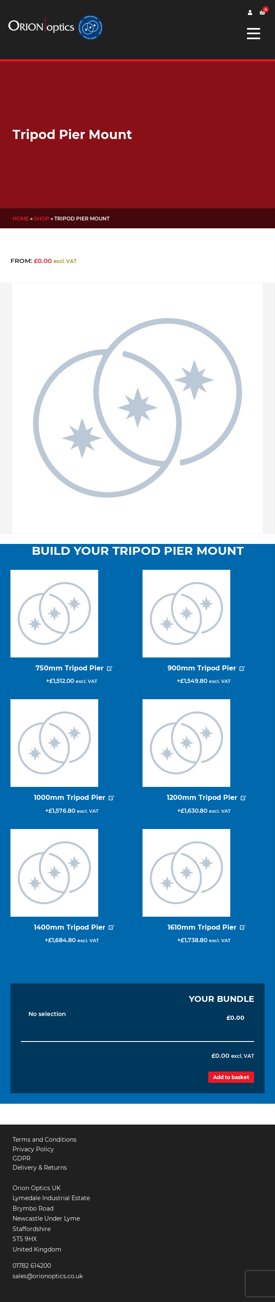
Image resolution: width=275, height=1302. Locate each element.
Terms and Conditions (44, 1139)
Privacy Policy (33, 1149)
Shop (41, 218)
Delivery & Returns (40, 1167)
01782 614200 (32, 1265)
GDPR (22, 1158)
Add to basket (231, 1077)
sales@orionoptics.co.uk (48, 1276)
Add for (71, 682)
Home (21, 218)
